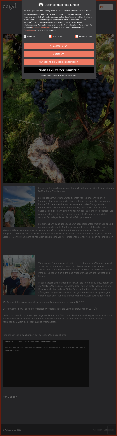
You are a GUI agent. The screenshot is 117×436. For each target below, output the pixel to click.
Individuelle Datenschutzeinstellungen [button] (58, 69)
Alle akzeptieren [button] (58, 45)
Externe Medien (83, 36)
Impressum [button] (72, 75)
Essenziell (29, 36)
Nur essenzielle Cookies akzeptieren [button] (58, 61)
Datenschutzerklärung (41, 27)
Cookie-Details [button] (46, 75)
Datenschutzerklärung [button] (60, 75)
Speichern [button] (58, 53)
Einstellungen (29, 30)
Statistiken (55, 36)
